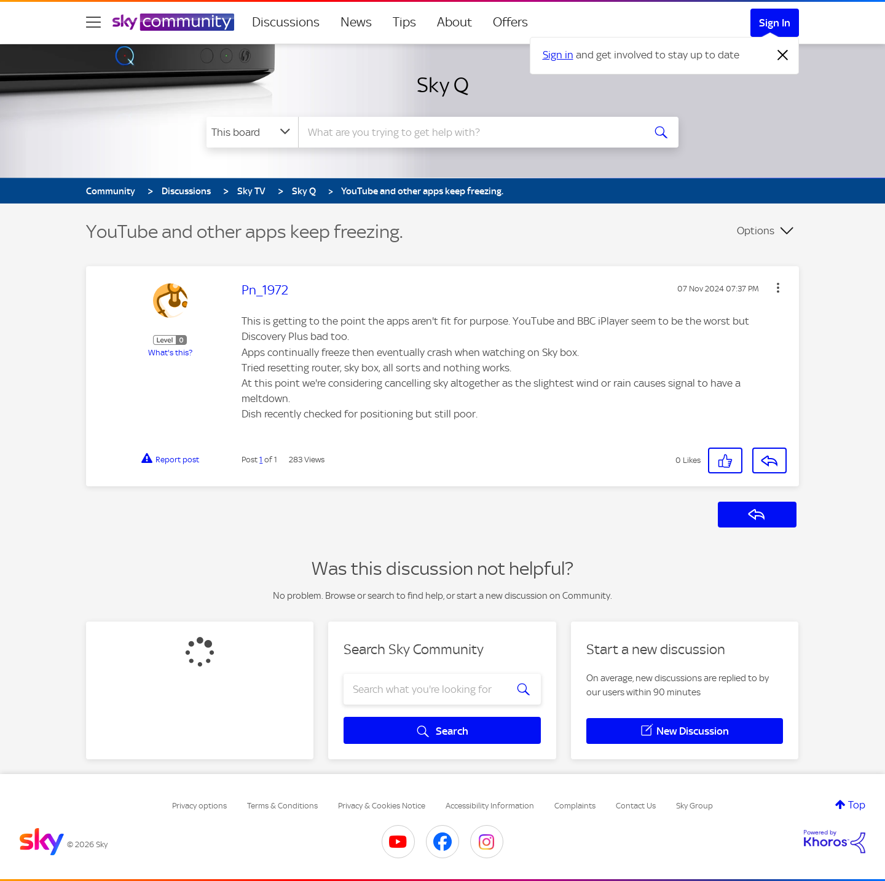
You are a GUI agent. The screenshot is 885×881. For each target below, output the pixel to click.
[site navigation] (93, 22)
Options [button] (755, 230)
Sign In (774, 23)
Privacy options (199, 805)
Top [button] (856, 805)
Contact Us (636, 805)
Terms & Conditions (282, 805)
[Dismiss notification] (783, 55)
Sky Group (694, 805)
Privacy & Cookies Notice (381, 805)
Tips (404, 22)
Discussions (286, 22)
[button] (778, 287)
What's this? (170, 352)
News (356, 22)
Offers (510, 22)
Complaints (575, 805)
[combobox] (469, 132)
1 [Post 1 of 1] (260, 459)
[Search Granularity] (252, 132)
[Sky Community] (173, 22)
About (454, 22)
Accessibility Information (490, 805)
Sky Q (443, 85)
